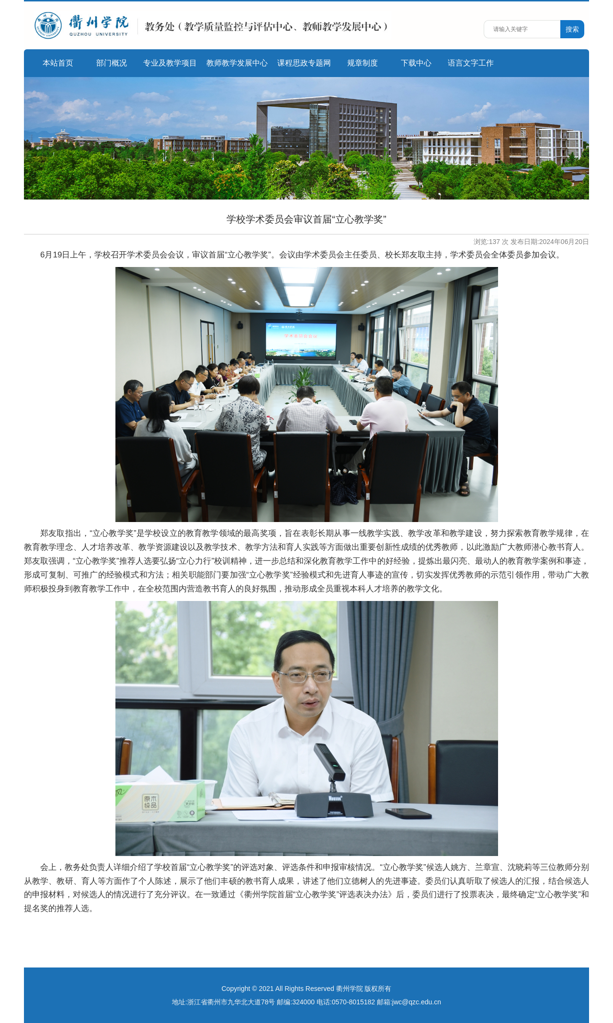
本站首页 (58, 63)
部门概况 (111, 63)
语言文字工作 (471, 63)
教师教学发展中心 (237, 63)
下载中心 (416, 63)
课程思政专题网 (304, 63)
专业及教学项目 (170, 63)
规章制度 (362, 63)
